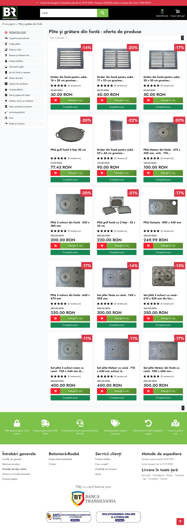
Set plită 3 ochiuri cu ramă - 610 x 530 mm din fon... (160, 296)
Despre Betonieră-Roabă (60, 459)
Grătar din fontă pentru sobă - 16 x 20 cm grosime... (69, 78)
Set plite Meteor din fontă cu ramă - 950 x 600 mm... (161, 369)
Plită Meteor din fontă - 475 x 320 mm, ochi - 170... (161, 151)
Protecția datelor (10, 479)
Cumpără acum (70, 107)
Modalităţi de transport (106, 469)
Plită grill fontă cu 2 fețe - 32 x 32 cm (116, 224)
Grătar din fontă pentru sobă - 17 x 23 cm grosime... (115, 78)
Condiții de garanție (11, 459)
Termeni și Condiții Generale (16, 474)
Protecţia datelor (103, 459)
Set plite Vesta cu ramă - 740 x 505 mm (116, 296)
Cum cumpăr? (102, 464)
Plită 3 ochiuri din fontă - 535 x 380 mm (70, 224)
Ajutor (98, 474)
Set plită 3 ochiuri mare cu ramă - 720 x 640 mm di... (67, 369)
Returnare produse (11, 464)
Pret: (57, 38)
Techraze (103, 521)
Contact (52, 464)
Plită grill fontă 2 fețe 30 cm (68, 150)
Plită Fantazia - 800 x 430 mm (162, 222)
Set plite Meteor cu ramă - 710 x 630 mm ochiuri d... (116, 369)
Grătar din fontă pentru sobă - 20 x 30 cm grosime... (162, 78)
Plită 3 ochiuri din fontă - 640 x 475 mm (70, 296)
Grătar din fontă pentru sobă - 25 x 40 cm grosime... (115, 151)
